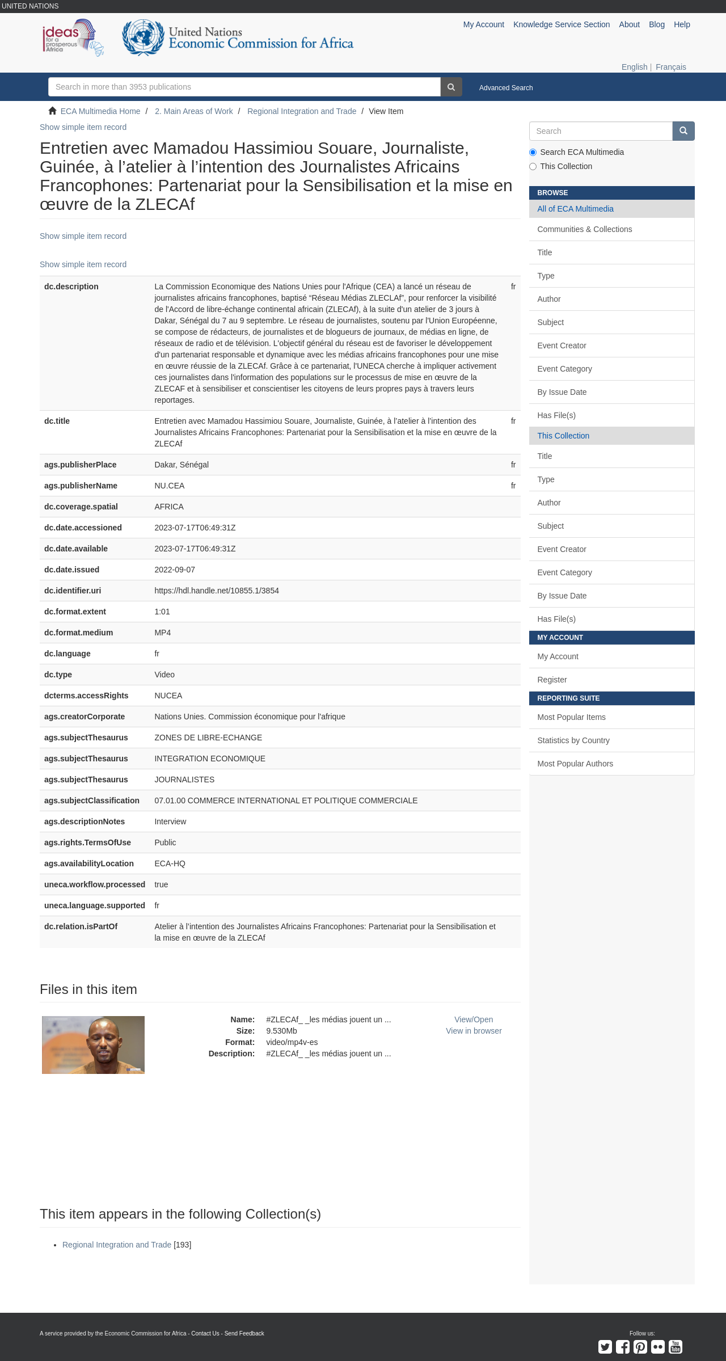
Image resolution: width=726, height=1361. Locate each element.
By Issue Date (562, 392)
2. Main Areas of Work (194, 111)
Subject (551, 322)
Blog (657, 24)
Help (682, 24)
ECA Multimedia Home (101, 111)
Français (671, 66)
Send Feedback (244, 1333)
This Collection (561, 166)
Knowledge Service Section (561, 24)
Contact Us (205, 1333)
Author (549, 299)
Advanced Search (506, 88)
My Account (558, 656)
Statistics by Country (574, 740)
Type (546, 275)
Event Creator (562, 345)
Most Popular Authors (576, 763)
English (635, 66)
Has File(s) (557, 415)
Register (552, 679)
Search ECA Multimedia (576, 152)
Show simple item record (83, 127)
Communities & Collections (585, 229)
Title (545, 252)
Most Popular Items (572, 717)
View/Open (473, 1019)
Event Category (565, 368)
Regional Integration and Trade (301, 111)
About (629, 24)
